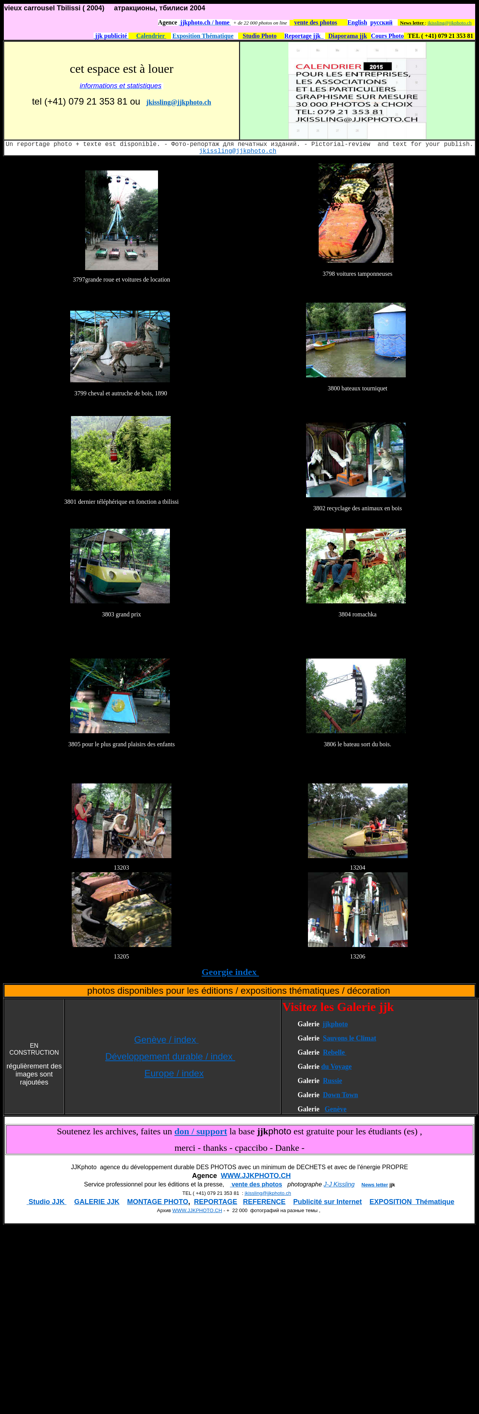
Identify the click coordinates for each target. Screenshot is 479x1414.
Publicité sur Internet (327, 1202)
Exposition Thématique (203, 36)
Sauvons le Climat (349, 1038)
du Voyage (336, 1066)
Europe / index (174, 1073)
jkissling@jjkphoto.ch (450, 23)
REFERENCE (264, 1202)
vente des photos (256, 1184)
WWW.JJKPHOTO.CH (256, 1176)
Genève (335, 1109)
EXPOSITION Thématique (412, 1202)
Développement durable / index (170, 1056)
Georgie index (230, 972)
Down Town (340, 1095)
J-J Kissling (339, 1184)
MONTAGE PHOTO (157, 1202)
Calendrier (151, 36)
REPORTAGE (215, 1202)
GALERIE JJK (96, 1202)
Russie (332, 1081)
